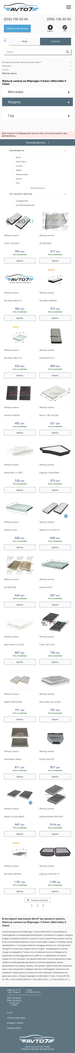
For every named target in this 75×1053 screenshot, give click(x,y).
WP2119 (12, 300)
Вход (24, 41)
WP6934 (48, 300)
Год (11, 115)
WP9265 (12, 874)
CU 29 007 (14, 644)
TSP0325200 (13, 702)
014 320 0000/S (14, 816)
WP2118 (12, 358)
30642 (12, 759)
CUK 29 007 (50, 702)
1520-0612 (11, 243)
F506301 (12, 415)
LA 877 (46, 587)
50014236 (51, 816)
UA (5, 39)
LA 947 (10, 530)
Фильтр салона (9, 73)
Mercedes (6, 66)
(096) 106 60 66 (59, 19)
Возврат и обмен (15, 1022)
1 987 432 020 (48, 415)
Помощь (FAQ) (14, 1028)
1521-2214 (47, 644)
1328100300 (49, 472)
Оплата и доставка (16, 1017)
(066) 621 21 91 (14, 990)
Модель (14, 101)
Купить (19, 260)
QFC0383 (45, 243)
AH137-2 (46, 358)
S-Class (5, 69)
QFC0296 (10, 587)
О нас (9, 1012)
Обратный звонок (17, 28)
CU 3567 (13, 472)
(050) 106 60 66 (16, 19)
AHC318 (46, 759)
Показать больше (37, 900)
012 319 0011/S (49, 530)
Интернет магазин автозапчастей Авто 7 (21, 62)
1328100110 (49, 874)
